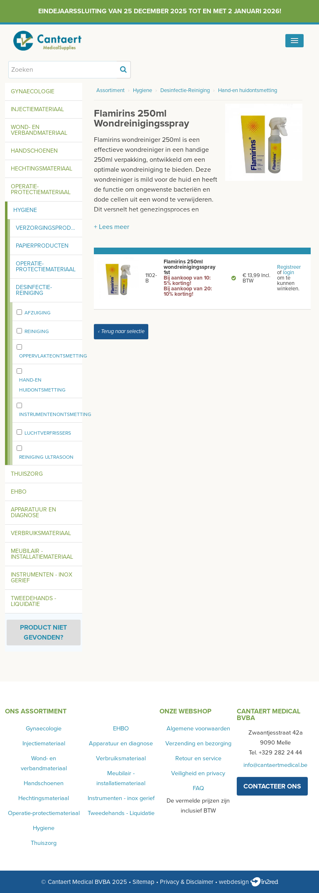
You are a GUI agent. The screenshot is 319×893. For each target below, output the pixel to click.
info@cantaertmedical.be (275, 765)
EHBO (19, 491)
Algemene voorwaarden (198, 728)
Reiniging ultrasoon (46, 457)
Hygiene (25, 210)
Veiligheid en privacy (198, 773)
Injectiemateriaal (37, 109)
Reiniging (37, 331)
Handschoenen (34, 150)
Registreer (289, 267)
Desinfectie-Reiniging (34, 290)
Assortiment (110, 90)
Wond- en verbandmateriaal (39, 130)
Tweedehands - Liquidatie (33, 601)
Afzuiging (38, 313)
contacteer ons (272, 786)
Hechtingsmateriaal (41, 168)
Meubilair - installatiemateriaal (42, 553)
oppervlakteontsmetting (53, 356)
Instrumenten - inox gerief (41, 577)
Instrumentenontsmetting (55, 414)
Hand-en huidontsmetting (42, 385)
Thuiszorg (27, 473)
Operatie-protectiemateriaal (41, 189)
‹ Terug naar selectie (121, 331)
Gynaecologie (32, 91)
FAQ (198, 788)
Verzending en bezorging (198, 743)
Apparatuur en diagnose (33, 512)
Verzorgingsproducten (49, 227)
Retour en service (198, 758)
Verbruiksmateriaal (41, 533)
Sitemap (144, 882)
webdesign (248, 882)
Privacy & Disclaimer (186, 882)
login (288, 272)
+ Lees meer (111, 227)
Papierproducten (42, 245)
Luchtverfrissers (48, 433)
